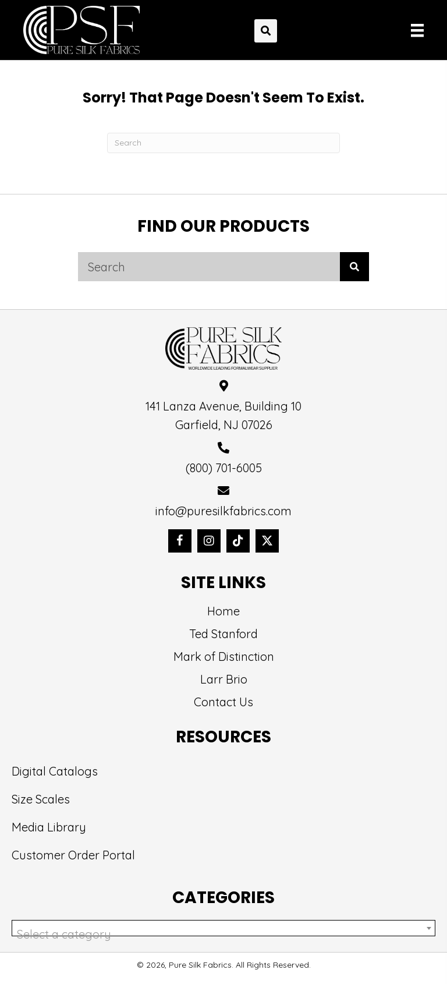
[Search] (223, 143)
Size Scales (41, 799)
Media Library (49, 827)
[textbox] (223, 934)
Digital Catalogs (55, 771)
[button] (179, 541)
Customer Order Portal (73, 855)
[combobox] (223, 928)
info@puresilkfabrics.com (223, 511)
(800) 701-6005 (224, 468)
